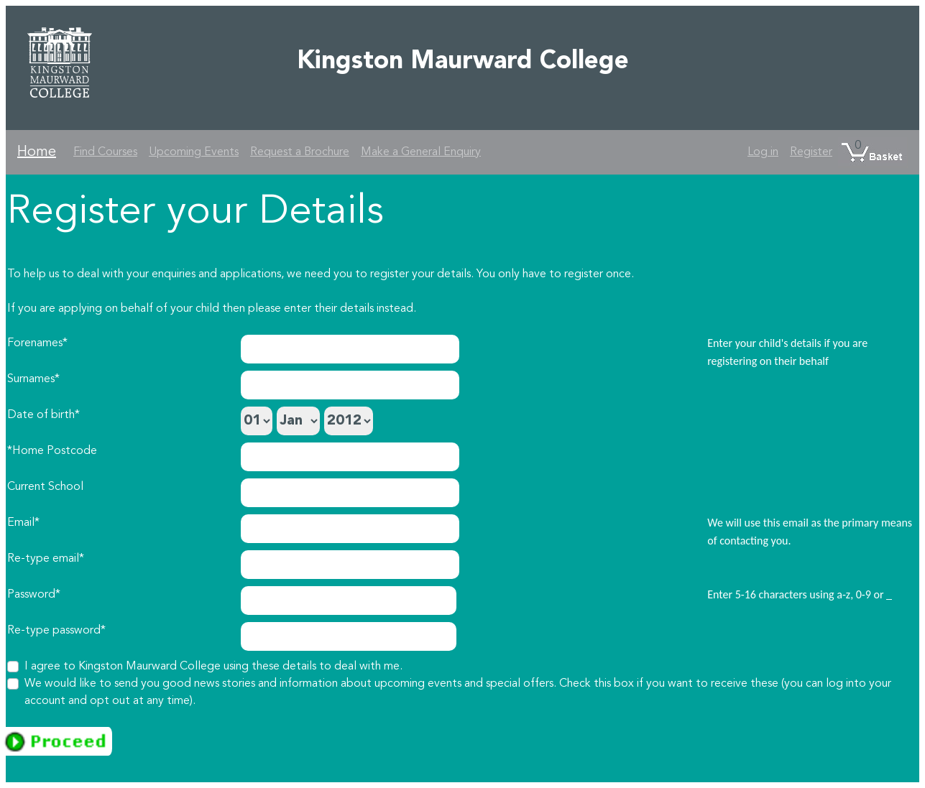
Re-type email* (45, 559)
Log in (762, 152)
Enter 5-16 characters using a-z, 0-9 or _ (799, 594)
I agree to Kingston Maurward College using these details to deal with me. (213, 666)
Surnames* (33, 379)
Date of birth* (43, 415)
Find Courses (105, 152)
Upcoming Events (194, 152)
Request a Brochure (299, 152)
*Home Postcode (52, 451)
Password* (33, 595)
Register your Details (195, 213)
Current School (45, 487)
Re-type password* (56, 630)
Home (36, 152)
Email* (23, 523)
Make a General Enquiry (421, 152)
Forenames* (37, 343)
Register (811, 152)
